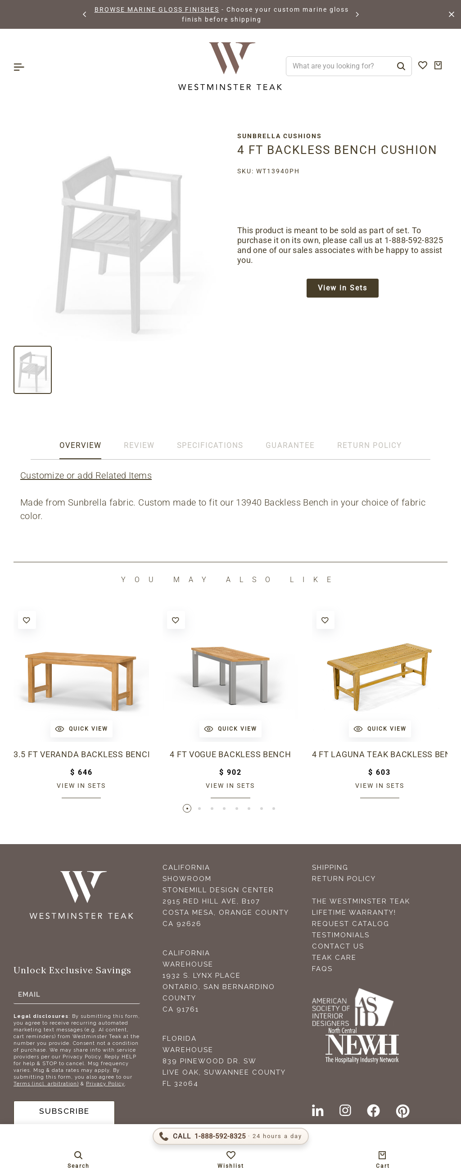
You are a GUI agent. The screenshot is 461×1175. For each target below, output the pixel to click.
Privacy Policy (105, 1085)
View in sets (81, 785)
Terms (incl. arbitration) (46, 1085)
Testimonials (341, 936)
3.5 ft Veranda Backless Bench (81, 754)
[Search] (401, 66)
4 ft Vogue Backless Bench (230, 754)
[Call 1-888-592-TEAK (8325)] (231, 1136)
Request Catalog (350, 925)
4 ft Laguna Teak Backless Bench (379, 754)
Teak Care (334, 959)
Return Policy (344, 880)
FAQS (322, 970)
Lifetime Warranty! (354, 914)
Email (29, 995)
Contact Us (338, 948)
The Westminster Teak (361, 903)
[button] (85, 14)
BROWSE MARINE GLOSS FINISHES (157, 9)
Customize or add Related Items (86, 475)
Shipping (330, 869)
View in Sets (342, 289)
